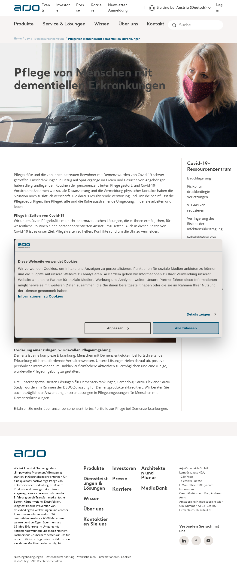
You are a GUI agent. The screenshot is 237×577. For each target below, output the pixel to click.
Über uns (93, 509)
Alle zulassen (186, 328)
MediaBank (154, 488)
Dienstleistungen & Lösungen (95, 484)
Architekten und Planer (153, 473)
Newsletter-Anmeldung (118, 8)
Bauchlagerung (199, 178)
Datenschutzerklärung (60, 557)
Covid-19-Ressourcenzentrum (44, 39)
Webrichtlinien (86, 557)
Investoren (63, 8)
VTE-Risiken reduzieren (196, 208)
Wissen (91, 499)
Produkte (93, 468)
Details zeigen (198, 314)
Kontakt (155, 24)
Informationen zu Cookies (40, 296)
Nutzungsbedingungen (28, 557)
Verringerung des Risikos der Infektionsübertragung (204, 223)
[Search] (201, 25)
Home (18, 38)
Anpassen (118, 328)
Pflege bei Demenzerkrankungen (141, 408)
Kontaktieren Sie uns (95, 522)
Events (46, 8)
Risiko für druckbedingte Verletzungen (198, 191)
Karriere (96, 8)
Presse (80, 8)
